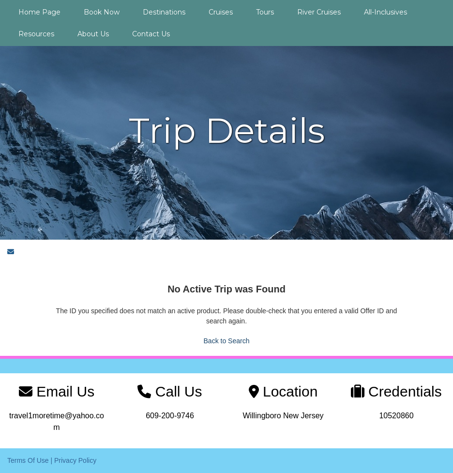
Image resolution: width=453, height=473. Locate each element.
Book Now (102, 12)
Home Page (39, 12)
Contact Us (151, 34)
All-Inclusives (385, 12)
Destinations (164, 12)
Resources (36, 34)
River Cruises (319, 12)
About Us (93, 34)
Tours (265, 12)
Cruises (221, 12)
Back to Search (227, 341)
